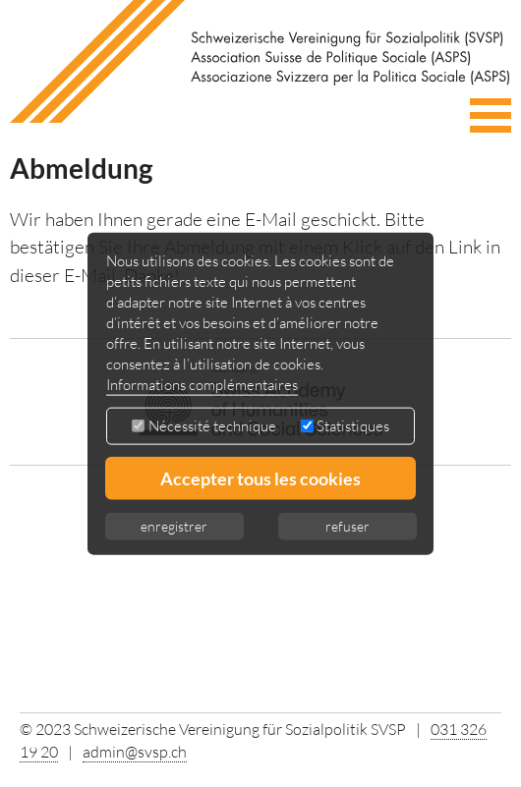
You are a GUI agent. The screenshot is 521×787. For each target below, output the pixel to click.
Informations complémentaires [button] (202, 384)
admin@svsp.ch (135, 751)
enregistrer (174, 526)
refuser (347, 526)
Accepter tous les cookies (260, 478)
